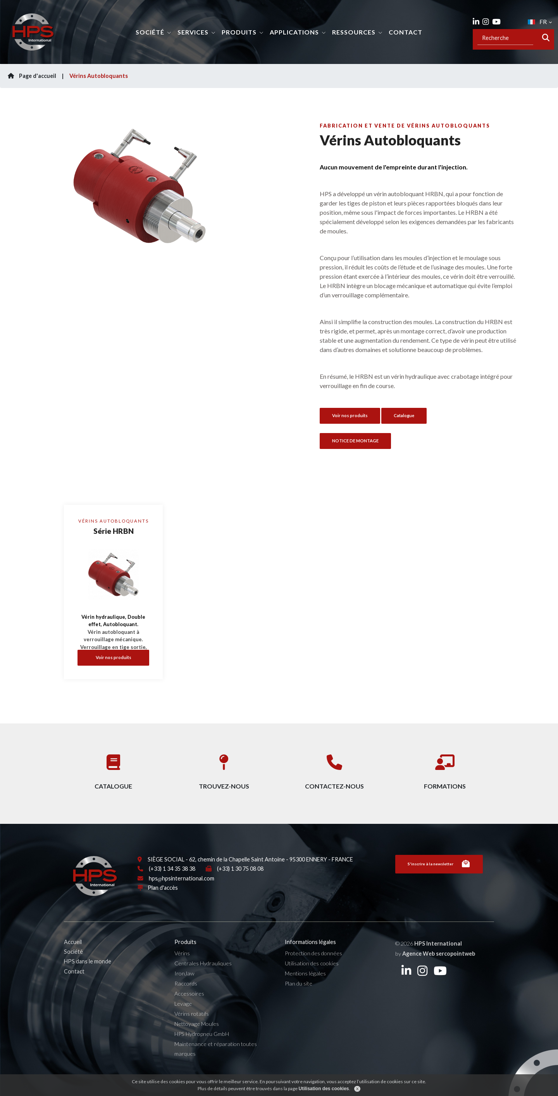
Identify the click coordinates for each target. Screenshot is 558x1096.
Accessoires (189, 1010)
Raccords (185, 1000)
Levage (183, 1020)
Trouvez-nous (224, 768)
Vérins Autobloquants (98, 75)
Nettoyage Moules (196, 1040)
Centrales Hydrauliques (203, 980)
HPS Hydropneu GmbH (201, 1051)
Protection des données (313, 970)
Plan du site (298, 1000)
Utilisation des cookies (312, 980)
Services (192, 32)
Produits (239, 32)
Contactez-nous (334, 768)
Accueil (73, 959)
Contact (405, 32)
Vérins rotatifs (191, 1030)
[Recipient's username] (505, 38)
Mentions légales (305, 990)
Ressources (353, 32)
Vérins (182, 970)
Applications (294, 32)
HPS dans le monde (87, 978)
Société (150, 32)
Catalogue (404, 415)
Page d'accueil (32, 75)
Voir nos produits (113, 657)
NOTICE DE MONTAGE (355, 440)
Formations (445, 768)
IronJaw (184, 990)
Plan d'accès (163, 905)
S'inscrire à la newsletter (439, 881)
